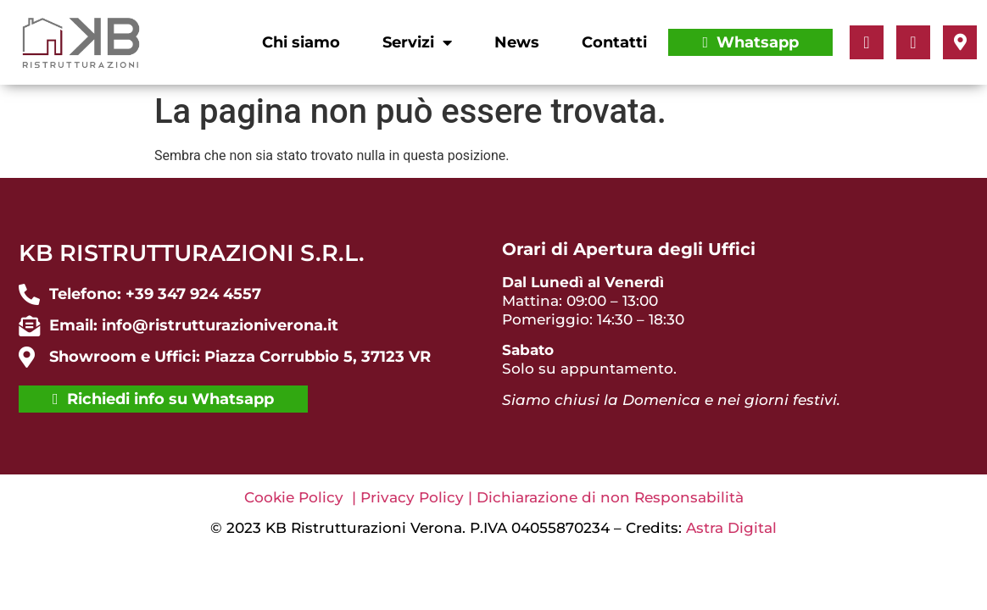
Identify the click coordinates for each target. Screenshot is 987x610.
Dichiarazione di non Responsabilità (610, 497)
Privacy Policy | (418, 497)
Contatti (614, 42)
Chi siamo (301, 42)
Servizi (417, 42)
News (516, 42)
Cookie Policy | (302, 497)
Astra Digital (731, 527)
